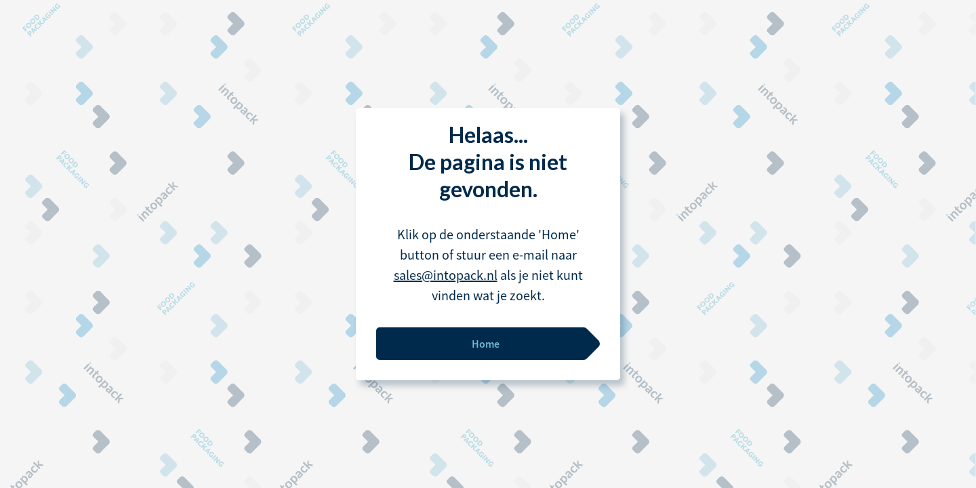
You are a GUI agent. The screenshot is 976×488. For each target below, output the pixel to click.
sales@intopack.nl (445, 274)
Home (486, 343)
